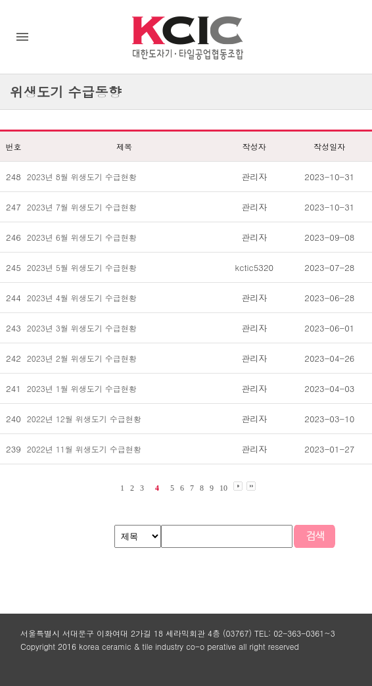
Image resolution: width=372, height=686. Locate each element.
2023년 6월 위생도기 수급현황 (82, 237)
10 (223, 488)
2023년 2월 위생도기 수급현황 (82, 358)
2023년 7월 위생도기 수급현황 (82, 206)
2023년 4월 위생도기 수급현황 (82, 297)
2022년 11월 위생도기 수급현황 (84, 448)
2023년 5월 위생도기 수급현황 (82, 267)
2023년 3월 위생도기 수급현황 (82, 327)
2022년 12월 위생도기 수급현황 (84, 418)
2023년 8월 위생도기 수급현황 (82, 176)
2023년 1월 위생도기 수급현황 (82, 388)
